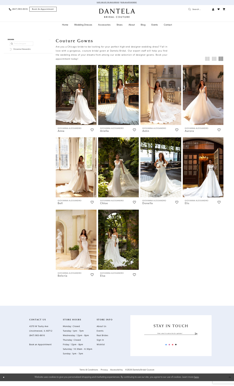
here (196, 382)
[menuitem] (18, 10)
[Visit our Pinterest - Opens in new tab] (174, 349)
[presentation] (76, 96)
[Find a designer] (21, 47)
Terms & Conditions (89, 375)
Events (100, 334)
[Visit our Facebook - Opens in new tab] (162, 349)
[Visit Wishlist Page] (218, 10)
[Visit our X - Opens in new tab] (180, 349)
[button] (213, 10)
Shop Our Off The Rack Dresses (103, 3)
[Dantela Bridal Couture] (117, 14)
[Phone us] (18, 10)
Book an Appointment (134, 3)
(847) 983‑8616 (37, 338)
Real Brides (102, 338)
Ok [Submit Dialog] (228, 382)
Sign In (100, 343)
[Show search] (198, 10)
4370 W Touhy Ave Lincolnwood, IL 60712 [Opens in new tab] (40, 331)
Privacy (104, 375)
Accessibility (116, 375)
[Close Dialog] (5, 382)
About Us (101, 329)
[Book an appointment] (43, 10)
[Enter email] (171, 337)
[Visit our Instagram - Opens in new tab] (168, 349)
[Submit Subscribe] (196, 337)
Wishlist (101, 347)
